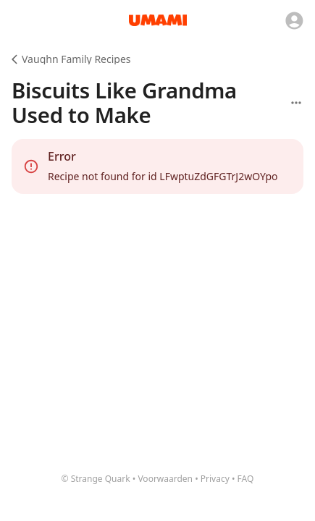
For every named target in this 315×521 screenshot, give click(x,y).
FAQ (246, 479)
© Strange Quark (96, 479)
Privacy (215, 479)
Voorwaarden (165, 479)
